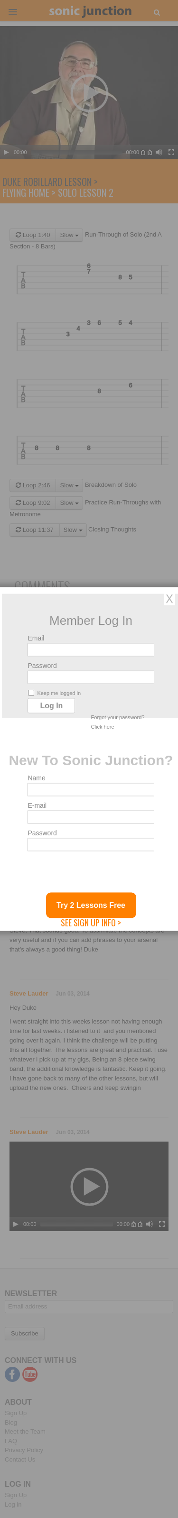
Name (36, 778)
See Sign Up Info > (91, 922)
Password (42, 665)
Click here (102, 727)
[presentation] (100, 874)
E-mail (37, 805)
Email (36, 638)
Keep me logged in (54, 693)
